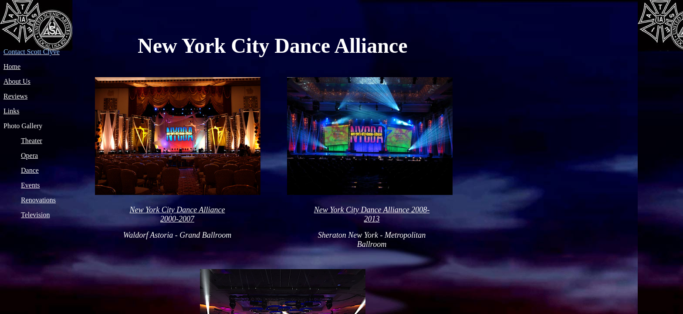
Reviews (15, 96)
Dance (30, 170)
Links (11, 111)
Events (30, 185)
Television (35, 214)
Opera (29, 155)
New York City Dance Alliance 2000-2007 (177, 214)
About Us (16, 81)
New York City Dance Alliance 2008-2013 (371, 214)
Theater (31, 140)
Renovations (38, 200)
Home (11, 66)
